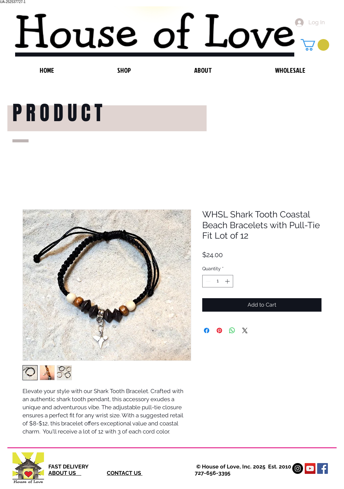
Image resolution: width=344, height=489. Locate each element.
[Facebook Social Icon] (322, 468)
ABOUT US (64, 473)
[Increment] (228, 281)
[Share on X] (245, 330)
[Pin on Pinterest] (219, 330)
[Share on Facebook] (207, 330)
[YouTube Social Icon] (310, 468)
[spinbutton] (218, 281)
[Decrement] (207, 281)
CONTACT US (124, 473)
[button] (315, 45)
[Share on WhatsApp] (232, 330)
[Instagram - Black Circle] (297, 468)
